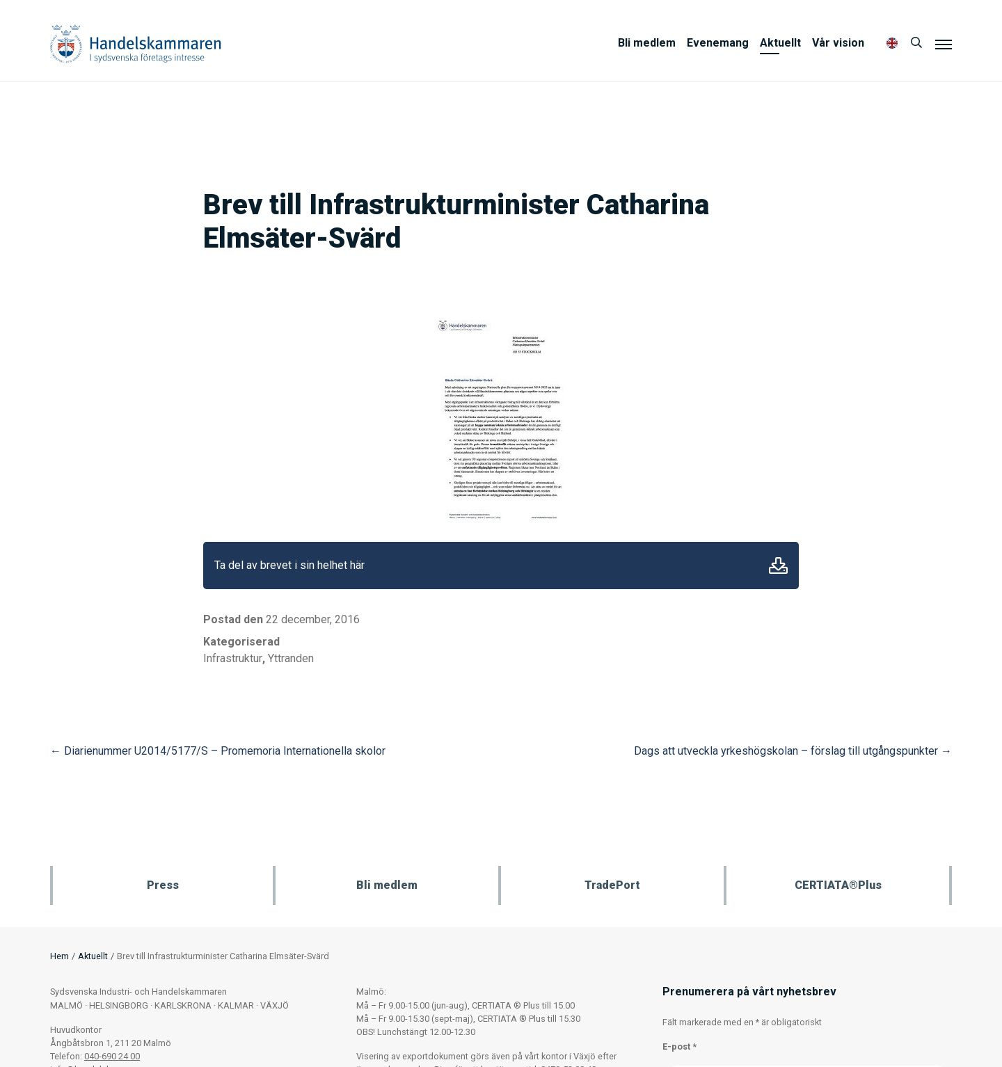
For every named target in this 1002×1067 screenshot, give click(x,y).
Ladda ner (778, 565)
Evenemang (718, 42)
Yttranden (291, 658)
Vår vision (838, 42)
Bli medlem (647, 42)
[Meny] (943, 43)
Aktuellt (780, 42)
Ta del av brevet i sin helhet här (289, 565)
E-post (679, 1046)
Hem (59, 956)
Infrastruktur (232, 658)
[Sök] (916, 43)
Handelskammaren (135, 43)
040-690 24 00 (112, 1056)
